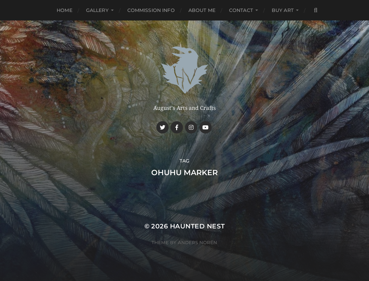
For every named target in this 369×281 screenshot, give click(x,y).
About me (201, 10)
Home (64, 10)
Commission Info (151, 10)
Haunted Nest (197, 226)
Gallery (97, 10)
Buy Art (283, 10)
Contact (241, 10)
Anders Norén (197, 242)
